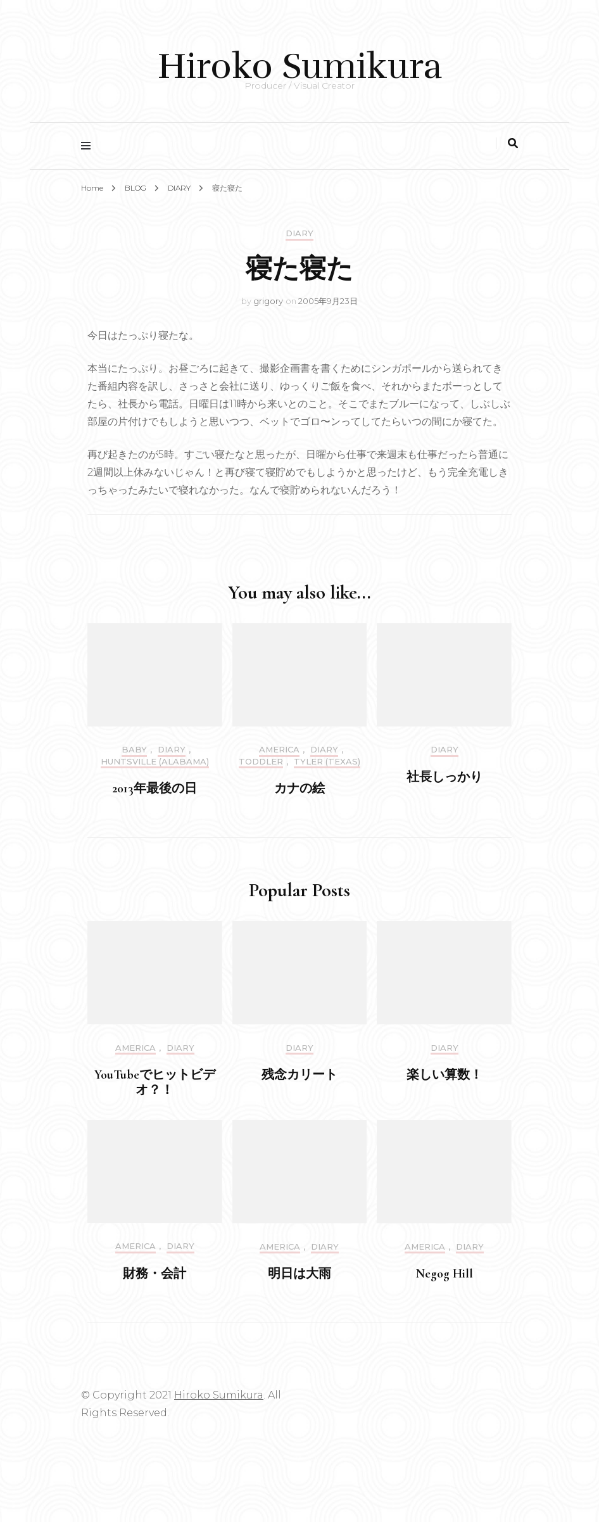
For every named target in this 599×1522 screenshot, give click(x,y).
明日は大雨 (299, 1273)
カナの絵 (299, 788)
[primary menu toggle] (89, 146)
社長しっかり (444, 777)
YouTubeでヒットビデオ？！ (154, 1082)
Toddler (261, 761)
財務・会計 (154, 1273)
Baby (134, 749)
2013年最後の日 (154, 788)
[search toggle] (513, 143)
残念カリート (299, 1074)
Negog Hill (444, 1273)
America (279, 749)
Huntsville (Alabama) (155, 761)
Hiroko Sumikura (300, 66)
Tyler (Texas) (327, 761)
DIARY (299, 233)
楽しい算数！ (444, 1074)
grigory (268, 301)
